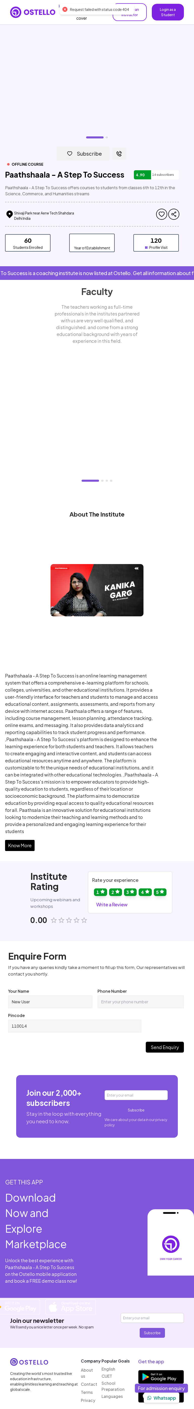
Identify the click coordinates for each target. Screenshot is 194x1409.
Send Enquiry (165, 1019)
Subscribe (136, 1082)
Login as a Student (168, 12)
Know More (20, 817)
